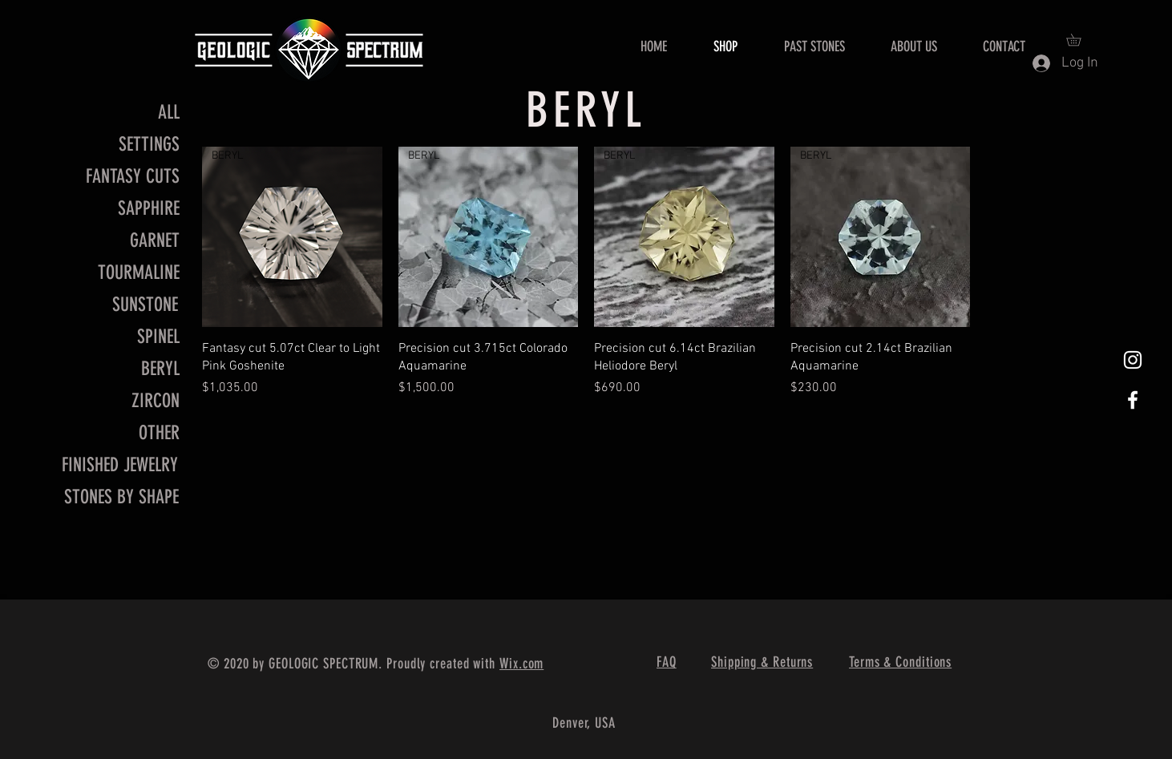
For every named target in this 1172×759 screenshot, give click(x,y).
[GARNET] (123, 241)
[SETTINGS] (149, 145)
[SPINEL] (123, 337)
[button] (1079, 40)
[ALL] (123, 113)
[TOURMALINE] (123, 273)
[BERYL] (123, 369)
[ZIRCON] (123, 402)
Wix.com (521, 663)
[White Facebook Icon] (1133, 400)
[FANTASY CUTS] (133, 177)
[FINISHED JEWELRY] (119, 466)
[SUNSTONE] (121, 305)
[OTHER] (123, 434)
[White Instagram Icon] (1133, 360)
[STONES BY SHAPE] (121, 498)
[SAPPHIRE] (123, 209)
